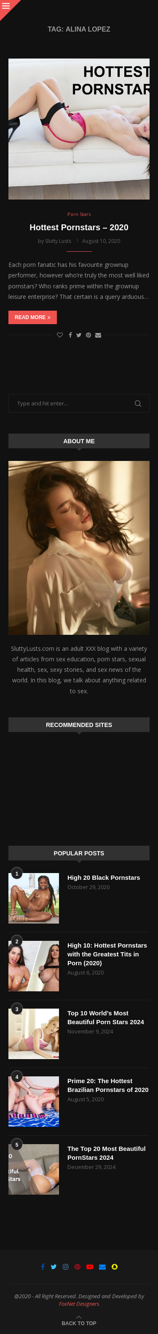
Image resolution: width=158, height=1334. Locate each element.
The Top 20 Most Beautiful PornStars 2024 (106, 1153)
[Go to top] (79, 1323)
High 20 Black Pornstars (103, 877)
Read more (33, 317)
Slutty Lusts (58, 241)
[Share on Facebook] (70, 335)
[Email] (102, 1266)
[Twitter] (54, 1266)
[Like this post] (60, 335)
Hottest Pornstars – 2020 (79, 227)
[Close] (10, 10)
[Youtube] (89, 1266)
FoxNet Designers (79, 1303)
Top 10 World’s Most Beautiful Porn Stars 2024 (105, 1017)
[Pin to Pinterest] (88, 335)
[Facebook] (43, 1266)
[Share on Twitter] (79, 335)
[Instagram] (66, 1266)
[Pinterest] (77, 1266)
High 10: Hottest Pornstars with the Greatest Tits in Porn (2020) (107, 954)
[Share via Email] (98, 335)
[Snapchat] (115, 1266)
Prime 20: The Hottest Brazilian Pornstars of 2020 (108, 1085)
